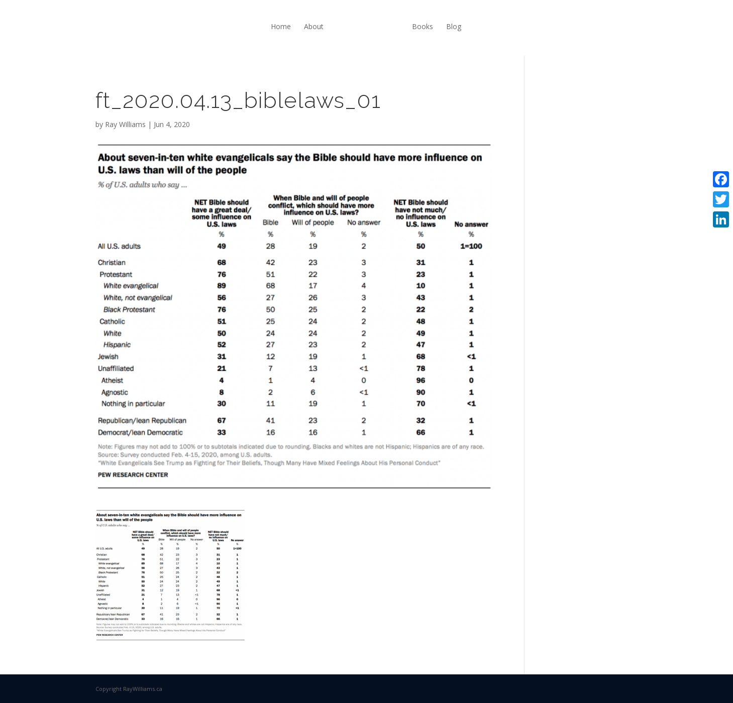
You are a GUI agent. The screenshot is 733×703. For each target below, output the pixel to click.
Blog (453, 26)
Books (422, 26)
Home (281, 26)
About (314, 26)
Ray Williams (125, 124)
